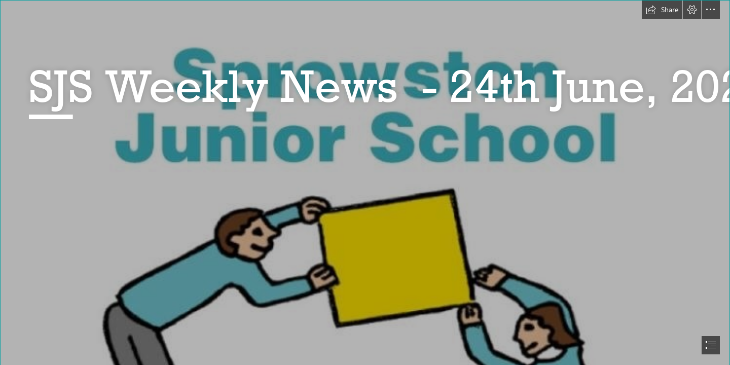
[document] (365, 182)
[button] (662, 10)
